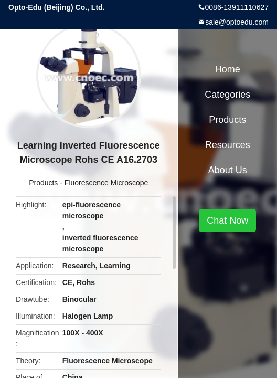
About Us (227, 170)
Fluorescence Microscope (106, 182)
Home (227, 69)
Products (43, 182)
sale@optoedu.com (237, 22)
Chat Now (227, 220)
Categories (227, 94)
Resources (227, 145)
